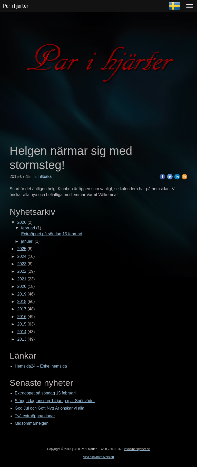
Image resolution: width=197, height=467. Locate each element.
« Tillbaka (43, 176)
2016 (21, 316)
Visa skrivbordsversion (98, 457)
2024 (21, 256)
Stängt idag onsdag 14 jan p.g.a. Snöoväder (55, 401)
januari (27, 241)
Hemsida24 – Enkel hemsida (41, 366)
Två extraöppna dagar (35, 416)
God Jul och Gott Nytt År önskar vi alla (49, 408)
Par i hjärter (15, 6)
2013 (21, 339)
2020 (21, 286)
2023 (21, 264)
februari (28, 228)
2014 (21, 332)
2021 (21, 279)
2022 (21, 271)
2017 (21, 309)
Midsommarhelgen (31, 423)
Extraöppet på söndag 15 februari (51, 234)
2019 (21, 294)
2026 (21, 222)
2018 (21, 301)
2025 (21, 249)
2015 (21, 324)
